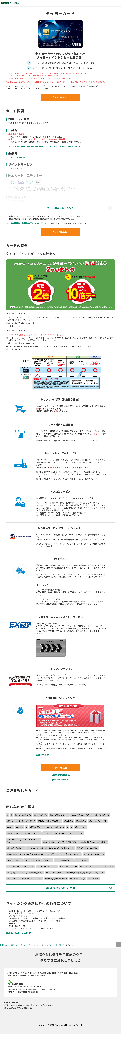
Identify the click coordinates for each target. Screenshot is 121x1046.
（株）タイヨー (15, 157)
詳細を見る (41, 755)
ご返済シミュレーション (17, 932)
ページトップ (118, 944)
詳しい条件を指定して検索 (60, 888)
